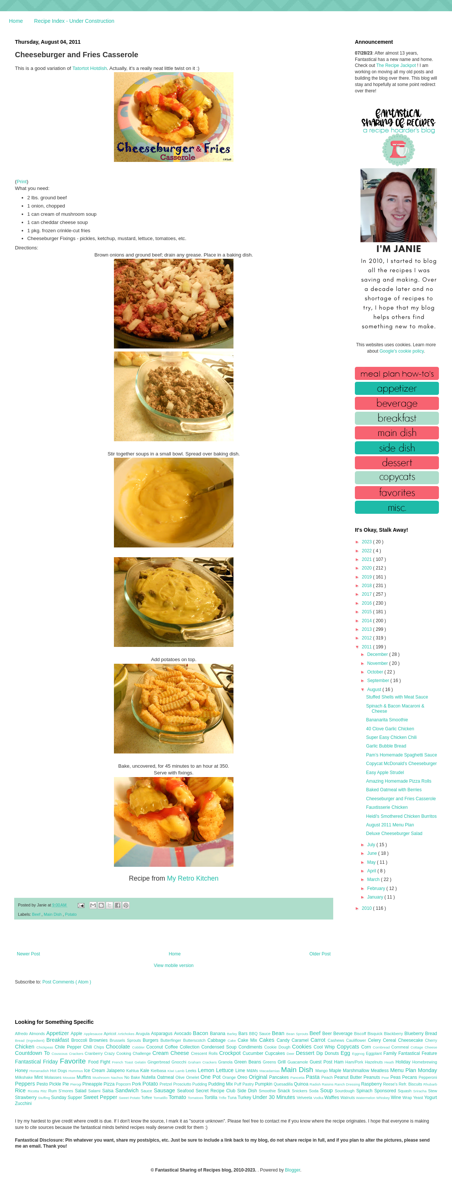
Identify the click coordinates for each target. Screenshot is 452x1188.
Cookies (303, 1047)
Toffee (147, 1097)
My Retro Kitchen (193, 878)
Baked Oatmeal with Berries (394, 789)
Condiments (251, 1047)
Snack (285, 1090)
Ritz (44, 1091)
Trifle (223, 1098)
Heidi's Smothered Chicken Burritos (401, 816)
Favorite (74, 1061)
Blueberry (414, 1033)
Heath (390, 1062)
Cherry (431, 1040)
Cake (232, 1040)
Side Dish (248, 1090)
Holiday (404, 1062)
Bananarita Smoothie (387, 719)
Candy (283, 1040)
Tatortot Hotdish (89, 68)
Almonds (37, 1033)
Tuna (232, 1097)
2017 (367, 594)
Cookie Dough (278, 1047)
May (372, 862)
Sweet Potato (130, 1098)
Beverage (343, 1033)
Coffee (172, 1047)
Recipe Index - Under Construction (74, 21)
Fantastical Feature (417, 1053)
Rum (53, 1091)
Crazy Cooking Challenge (128, 1053)
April (372, 871)
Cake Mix (248, 1040)
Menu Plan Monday (413, 1070)
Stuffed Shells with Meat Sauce (397, 697)
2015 (367, 611)
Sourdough (345, 1091)
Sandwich (127, 1090)
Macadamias (270, 1071)
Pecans (410, 1077)
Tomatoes (196, 1098)
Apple (77, 1033)
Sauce (147, 1091)
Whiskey (383, 1098)
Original (259, 1077)
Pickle (55, 1084)
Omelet (193, 1077)
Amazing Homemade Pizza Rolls (398, 781)
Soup (327, 1090)
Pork (137, 1084)
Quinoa (302, 1084)
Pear (385, 1077)
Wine (396, 1097)
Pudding (200, 1084)
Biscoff (361, 1033)
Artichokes (127, 1034)
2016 (367, 603)
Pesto (43, 1084)
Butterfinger (171, 1040)
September (378, 680)
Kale (145, 1070)
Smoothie (268, 1091)
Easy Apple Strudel (385, 772)
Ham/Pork (355, 1062)
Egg (346, 1053)
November (378, 663)
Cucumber (253, 1053)
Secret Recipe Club (216, 1090)
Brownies (99, 1040)
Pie (66, 1084)
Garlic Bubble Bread (386, 746)
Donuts (333, 1053)
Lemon (207, 1070)
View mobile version (174, 965)
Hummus (76, 1071)
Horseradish (40, 1071)
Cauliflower (357, 1040)
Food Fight (100, 1062)
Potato (71, 914)
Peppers (26, 1084)
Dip (320, 1053)
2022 (367, 550)
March (374, 879)
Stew (432, 1091)
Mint (39, 1077)
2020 (367, 568)
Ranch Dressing (348, 1084)
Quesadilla (284, 1084)
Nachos (117, 1077)
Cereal (390, 1040)
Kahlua (133, 1070)
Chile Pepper (69, 1047)
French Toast (123, 1062)
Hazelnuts (374, 1062)
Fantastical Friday (37, 1062)
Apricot (111, 1033)
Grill (282, 1062)
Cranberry (94, 1053)
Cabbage (217, 1040)
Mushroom (102, 1077)
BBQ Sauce (260, 1033)
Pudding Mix (221, 1084)
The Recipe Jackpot (396, 65)
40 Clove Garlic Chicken (390, 728)
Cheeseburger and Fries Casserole (401, 798)
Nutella (149, 1077)
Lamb (181, 1071)
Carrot (319, 1040)
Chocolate (119, 1047)
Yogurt (430, 1097)
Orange (229, 1077)
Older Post (320, 954)
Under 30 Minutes (275, 1097)
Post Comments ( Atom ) (66, 982)
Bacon (201, 1033)
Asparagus (162, 1033)
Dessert (306, 1053)
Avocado (183, 1033)
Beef (36, 914)
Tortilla (211, 1097)
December (378, 654)
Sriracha (420, 1091)
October (375, 672)
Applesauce (94, 1034)
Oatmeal (166, 1077)
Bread (431, 1033)
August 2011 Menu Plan (390, 825)
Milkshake (24, 1077)
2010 (367, 908)
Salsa (108, 1090)
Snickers (300, 1091)
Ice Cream (95, 1070)
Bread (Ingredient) (30, 1040)
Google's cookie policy (402, 351)
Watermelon (366, 1098)
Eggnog (359, 1054)
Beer (327, 1033)
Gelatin (140, 1062)
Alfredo (22, 1033)
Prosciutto (182, 1084)
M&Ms (253, 1070)
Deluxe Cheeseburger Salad (394, 833)
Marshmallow (357, 1070)
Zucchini (23, 1103)
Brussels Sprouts (126, 1040)
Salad (81, 1090)
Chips (100, 1047)
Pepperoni (428, 1077)
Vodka (319, 1098)
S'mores (67, 1091)
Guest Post (322, 1062)
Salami (95, 1091)
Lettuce (225, 1070)
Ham (339, 1062)
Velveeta (305, 1097)
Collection (190, 1047)
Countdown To (33, 1053)
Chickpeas (46, 1047)
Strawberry (26, 1097)
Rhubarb (430, 1084)
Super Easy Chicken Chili (391, 737)
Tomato (178, 1097)
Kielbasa (159, 1070)
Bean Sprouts (297, 1034)
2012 (367, 638)
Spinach (365, 1090)
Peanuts (372, 1077)
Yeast (418, 1097)
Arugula (143, 1033)
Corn (367, 1047)
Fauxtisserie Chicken (387, 807)
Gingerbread (159, 1062)
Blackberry (394, 1033)
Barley (232, 1034)
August (375, 689)
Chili (88, 1047)
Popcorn (124, 1084)
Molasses (53, 1077)
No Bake (133, 1077)
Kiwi (172, 1071)
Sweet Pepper (101, 1097)
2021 (367, 559)
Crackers (77, 1054)
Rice (21, 1090)
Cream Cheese (171, 1053)
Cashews (337, 1040)
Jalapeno (116, 1070)
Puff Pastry (244, 1084)
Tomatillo (160, 1098)
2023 (367, 541)
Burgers (151, 1040)
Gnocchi (179, 1062)
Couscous (60, 1054)
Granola (226, 1062)
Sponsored (386, 1090)
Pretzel (166, 1084)
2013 (367, 629)
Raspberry (372, 1084)
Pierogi (76, 1084)
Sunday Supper (67, 1097)
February (376, 888)
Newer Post (28, 954)
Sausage (165, 1090)
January (375, 897)
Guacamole (298, 1062)
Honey (22, 1070)
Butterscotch (195, 1040)
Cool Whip (325, 1047)
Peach (327, 1077)
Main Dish (53, 914)
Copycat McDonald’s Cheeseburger (401, 763)
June (372, 853)
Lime (241, 1070)
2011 (367, 647)
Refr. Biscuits (411, 1084)
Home (16, 21)
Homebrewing (424, 1062)
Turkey (245, 1097)
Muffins (85, 1077)
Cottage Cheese (424, 1047)
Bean (279, 1033)
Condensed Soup (219, 1047)
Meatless (380, 1070)
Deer (291, 1054)
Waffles (332, 1097)
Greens (270, 1062)
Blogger (292, 1170)
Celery (375, 1040)
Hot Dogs (59, 1070)
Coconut (155, 1047)
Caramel (300, 1040)
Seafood (186, 1090)
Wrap (407, 1097)
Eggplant (374, 1053)
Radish (316, 1084)
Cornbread (382, 1047)
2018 (367, 585)
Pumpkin (264, 1084)
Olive (181, 1077)
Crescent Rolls (205, 1053)
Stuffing (44, 1098)
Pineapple (92, 1084)
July (372, 844)
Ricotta (34, 1091)
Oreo (243, 1077)
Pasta (314, 1077)
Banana (218, 1033)
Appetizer (58, 1033)
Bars (243, 1033)
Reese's (391, 1084)
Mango (322, 1070)
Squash (405, 1091)
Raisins (328, 1084)
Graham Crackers (203, 1062)
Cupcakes (276, 1053)
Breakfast (58, 1040)
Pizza (109, 1084)
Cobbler (139, 1047)
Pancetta (298, 1077)
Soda (314, 1091)
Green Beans (248, 1062)
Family (390, 1053)
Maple (336, 1070)
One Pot (211, 1077)
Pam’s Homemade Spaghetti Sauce (401, 755)
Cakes (268, 1040)
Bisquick (376, 1033)
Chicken (26, 1047)
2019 (367, 577)
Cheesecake (411, 1040)
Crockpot (231, 1053)
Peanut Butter (348, 1077)
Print (21, 181)
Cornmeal (401, 1047)
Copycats (349, 1047)
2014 (367, 620)
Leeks (192, 1070)
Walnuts (348, 1097)
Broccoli (80, 1040)
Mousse (70, 1077)
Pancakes (279, 1077)
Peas (396, 1077)
